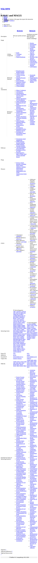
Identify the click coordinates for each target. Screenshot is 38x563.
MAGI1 (32, 31)
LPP (31, 331)
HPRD (5, 26)
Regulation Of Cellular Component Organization (21, 452)
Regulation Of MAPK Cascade (20, 419)
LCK (22, 333)
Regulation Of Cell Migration (21, 527)
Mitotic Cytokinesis (21, 90)
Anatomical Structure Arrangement (33, 510)
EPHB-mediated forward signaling (20, 142)
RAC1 (31, 332)
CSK (18, 321)
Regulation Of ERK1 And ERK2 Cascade (21, 497)
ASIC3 (32, 325)
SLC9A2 (18, 345)
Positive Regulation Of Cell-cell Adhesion (33, 116)
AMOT (28, 325)
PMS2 (24, 339)
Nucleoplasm (33, 44)
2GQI (21, 361)
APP (17, 313)
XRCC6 (19, 350)
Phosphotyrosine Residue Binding (20, 71)
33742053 (32, 307)
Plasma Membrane (20, 57)
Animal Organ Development (33, 470)
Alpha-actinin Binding (33, 81)
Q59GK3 (19, 358)
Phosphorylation (20, 454)
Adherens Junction (32, 55)
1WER (15, 361)
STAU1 (15, 347)
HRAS (17, 331)
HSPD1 (21, 331)
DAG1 (28, 329)
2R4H (31, 361)
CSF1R (15, 321)
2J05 (14, 363)
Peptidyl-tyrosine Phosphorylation (20, 390)
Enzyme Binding (20, 84)
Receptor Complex (20, 529)
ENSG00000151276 (32, 357)
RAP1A (15, 343)
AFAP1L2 (18, 311)
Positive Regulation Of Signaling (21, 463)
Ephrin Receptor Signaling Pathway (20, 121)
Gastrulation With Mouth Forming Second (33, 491)
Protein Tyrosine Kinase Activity (20, 377)
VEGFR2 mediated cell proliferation (21, 148)
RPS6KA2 (29, 335)
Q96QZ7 (29, 358)
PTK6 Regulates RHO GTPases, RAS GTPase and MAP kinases (21, 155)
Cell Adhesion (33, 105)
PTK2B (15, 340)
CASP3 (18, 318)
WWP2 (15, 350)
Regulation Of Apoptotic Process (20, 457)
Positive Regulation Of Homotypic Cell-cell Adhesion (33, 517)
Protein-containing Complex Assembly (32, 122)
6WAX (21, 364)
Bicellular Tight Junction (34, 57)
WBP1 (33, 338)
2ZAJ (31, 363)
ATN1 (28, 326)
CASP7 (22, 318)
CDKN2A (21, 320)
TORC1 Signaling (32, 441)
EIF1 (21, 324)
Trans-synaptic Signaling (33, 391)
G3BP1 (24, 328)
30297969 (18, 251)
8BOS (18, 365)
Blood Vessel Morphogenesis (20, 124)
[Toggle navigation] (1, 13)
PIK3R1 (20, 339)
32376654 (32, 196)
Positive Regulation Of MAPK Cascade (21, 427)
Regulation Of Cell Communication (21, 405)
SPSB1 (19, 346)
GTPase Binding (20, 86)
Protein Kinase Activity (19, 393)
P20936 (15, 358)
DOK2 (23, 322)
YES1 (22, 350)
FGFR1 (21, 328)
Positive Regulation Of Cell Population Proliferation (21, 537)
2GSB (24, 361)
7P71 (28, 367)
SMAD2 (23, 345)
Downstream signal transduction (21, 139)
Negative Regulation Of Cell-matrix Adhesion (21, 96)
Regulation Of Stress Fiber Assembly (33, 523)
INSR (18, 332)
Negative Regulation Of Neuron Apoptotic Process (21, 118)
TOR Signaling (33, 488)
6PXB (14, 364)
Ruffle (17, 53)
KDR (21, 332)
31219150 (33, 291)
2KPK (31, 360)
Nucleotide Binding (32, 75)
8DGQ (21, 365)
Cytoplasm (18, 54)
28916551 (32, 255)
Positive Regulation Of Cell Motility (21, 494)
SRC (22, 346)
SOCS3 (15, 346)
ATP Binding (33, 79)
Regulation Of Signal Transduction (21, 416)
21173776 (18, 244)
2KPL (35, 360)
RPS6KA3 (34, 335)
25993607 (32, 261)
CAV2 (14, 320)
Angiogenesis (19, 91)
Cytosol (18, 55)
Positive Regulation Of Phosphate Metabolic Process (21, 532)
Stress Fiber (33, 389)
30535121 (18, 239)
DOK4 (14, 324)
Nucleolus (32, 46)
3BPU (34, 363)
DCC (21, 321)
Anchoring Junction (32, 64)
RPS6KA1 (34, 333)
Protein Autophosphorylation (21, 437)
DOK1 (19, 322)
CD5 (18, 320)
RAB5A (18, 342)
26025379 (32, 215)
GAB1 (14, 329)
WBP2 (28, 339)
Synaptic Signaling (32, 394)
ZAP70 (15, 351)
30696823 (18, 236)
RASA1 (20, 31)
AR (19, 313)
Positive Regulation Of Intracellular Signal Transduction (21, 431)
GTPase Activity (20, 73)
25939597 (18, 248)
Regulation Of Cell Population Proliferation (21, 480)
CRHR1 (29, 328)
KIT (20, 333)
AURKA (21, 314)
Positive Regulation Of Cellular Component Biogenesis (21, 518)
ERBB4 (23, 326)
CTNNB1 (33, 328)
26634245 (32, 283)
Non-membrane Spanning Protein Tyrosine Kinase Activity (20, 523)
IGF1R (15, 332)
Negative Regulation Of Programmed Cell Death (21, 513)
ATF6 (35, 325)
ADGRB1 (33, 324)
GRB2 (22, 329)
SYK (22, 347)
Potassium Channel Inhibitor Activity (21, 82)
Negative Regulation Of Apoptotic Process (21, 114)
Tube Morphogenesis (33, 422)
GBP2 (31, 329)
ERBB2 (15, 326)
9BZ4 (25, 365)
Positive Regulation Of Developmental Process (33, 398)
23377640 (23, 242)
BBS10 (19, 315)
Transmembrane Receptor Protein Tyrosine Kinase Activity (20, 423)
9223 (28, 353)
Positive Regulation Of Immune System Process (21, 506)
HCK (14, 331)
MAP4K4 (19, 335)
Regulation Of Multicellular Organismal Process (21, 467)
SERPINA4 (23, 343)
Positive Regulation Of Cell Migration (21, 488)
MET (23, 335)
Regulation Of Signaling (19, 408)
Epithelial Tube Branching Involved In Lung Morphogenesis (33, 531)
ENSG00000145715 (18, 357)
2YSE (28, 363)
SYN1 (14, 349)
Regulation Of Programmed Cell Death (20, 444)
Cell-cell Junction (32, 52)
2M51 (19, 363)
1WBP (28, 360)
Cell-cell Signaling (32, 486)
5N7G (34, 364)
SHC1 (14, 345)
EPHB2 (19, 325)
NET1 (28, 332)
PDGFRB (15, 339)
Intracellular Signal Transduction (21, 110)
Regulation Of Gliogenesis (33, 536)
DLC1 (24, 321)
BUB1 (14, 318)
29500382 (32, 258)
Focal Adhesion (34, 405)
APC (14, 313)
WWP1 (23, 349)
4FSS (23, 363)
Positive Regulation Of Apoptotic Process (33, 459)
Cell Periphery (33, 66)
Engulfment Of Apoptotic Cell (33, 402)
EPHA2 (15, 325)
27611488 (32, 186)
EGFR (18, 324)
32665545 (32, 201)
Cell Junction (33, 61)
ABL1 (14, 311)
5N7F (31, 364)
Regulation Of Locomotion (19, 540)
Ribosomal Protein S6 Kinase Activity (34, 374)
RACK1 (22, 342)
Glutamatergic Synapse (33, 473)
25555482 (33, 267)
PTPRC (19, 340)
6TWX (32, 365)
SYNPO (29, 336)
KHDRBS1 (16, 333)
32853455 (32, 212)
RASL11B (29, 333)
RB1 (18, 343)
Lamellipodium (33, 475)
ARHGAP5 (16, 314)
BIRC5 (17, 317)
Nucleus (32, 43)
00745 (14, 355)
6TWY (36, 365)
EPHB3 (23, 325)
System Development (19, 127)
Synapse (32, 416)
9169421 (12, 20)
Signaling (32, 513)
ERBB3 (19, 326)
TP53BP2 (29, 338)
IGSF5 (35, 329)
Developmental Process (20, 502)
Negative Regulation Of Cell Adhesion (21, 99)
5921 (14, 353)
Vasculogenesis (20, 93)
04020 (28, 355)
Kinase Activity (20, 399)
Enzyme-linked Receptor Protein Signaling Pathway (20, 387)
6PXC (17, 364)
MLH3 (15, 336)
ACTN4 (29, 324)
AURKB (15, 315)
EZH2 (14, 328)
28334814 (32, 183)
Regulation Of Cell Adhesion (21, 483)
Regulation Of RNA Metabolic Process (21, 130)
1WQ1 (18, 361)
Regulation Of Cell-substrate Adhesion (33, 496)
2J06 (17, 363)
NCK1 (18, 336)
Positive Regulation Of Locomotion (21, 500)
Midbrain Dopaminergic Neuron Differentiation (33, 454)
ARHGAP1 (23, 313)
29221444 (33, 223)
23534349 (32, 286)
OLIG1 (15, 338)
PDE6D (22, 338)
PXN (14, 342)
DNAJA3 (15, 322)
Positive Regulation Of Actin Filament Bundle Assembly (33, 436)
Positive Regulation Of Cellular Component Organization (21, 412)
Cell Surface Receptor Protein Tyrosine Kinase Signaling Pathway (20, 382)
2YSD (34, 361)
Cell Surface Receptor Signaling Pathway (33, 111)
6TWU (28, 365)
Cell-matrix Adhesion (33, 547)
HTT (25, 331)
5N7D (28, 364)
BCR (14, 317)
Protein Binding (20, 80)
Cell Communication (34, 526)
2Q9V (28, 361)
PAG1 (18, 338)
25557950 (32, 233)
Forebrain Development (33, 477)
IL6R (28, 331)
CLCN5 (32, 326)
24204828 (32, 251)
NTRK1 (22, 336)
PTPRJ (23, 340)
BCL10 (23, 315)
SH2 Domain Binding (19, 486)
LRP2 (33, 331)
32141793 (32, 271)
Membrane (32, 59)
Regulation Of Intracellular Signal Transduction (21, 133)
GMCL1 (19, 329)
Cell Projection (33, 62)
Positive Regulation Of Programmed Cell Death (33, 465)
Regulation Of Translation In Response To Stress (33, 543)
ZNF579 (19, 351)
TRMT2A (19, 349)
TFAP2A (33, 336)
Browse (5, 17)
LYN (25, 333)
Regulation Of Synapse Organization (33, 419)
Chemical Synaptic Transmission (33, 431)
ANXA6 (24, 311)
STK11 (19, 347)
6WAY (14, 365)
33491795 (32, 240)
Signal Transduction (21, 101)
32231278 (33, 294)
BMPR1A (22, 317)
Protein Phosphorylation (20, 440)
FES (17, 328)
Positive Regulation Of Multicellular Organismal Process (21, 471)
